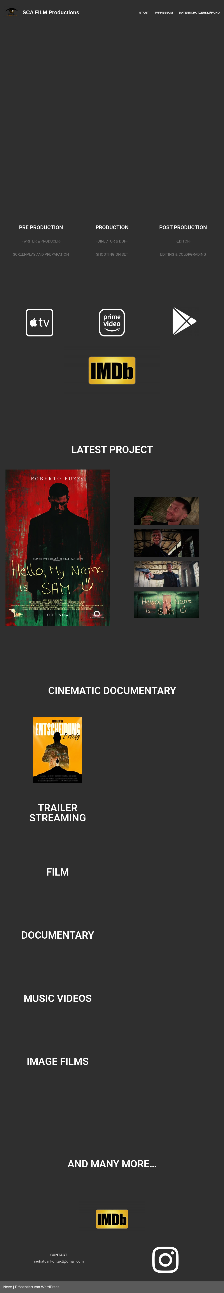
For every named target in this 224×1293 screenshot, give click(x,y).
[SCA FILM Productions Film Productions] (41, 12)
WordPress (50, 1287)
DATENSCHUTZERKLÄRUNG (199, 12)
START (144, 12)
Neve (7, 1287)
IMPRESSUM (164, 12)
